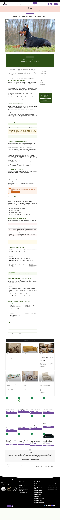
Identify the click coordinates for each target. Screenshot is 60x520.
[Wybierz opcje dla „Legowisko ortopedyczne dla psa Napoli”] (11, 431)
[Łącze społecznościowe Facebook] (50, 0)
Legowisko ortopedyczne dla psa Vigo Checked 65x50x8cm (23, 427)
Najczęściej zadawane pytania (24, 486)
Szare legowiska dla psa (52, 494)
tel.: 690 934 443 (3, 487)
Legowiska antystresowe (38, 486)
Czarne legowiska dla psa (52, 490)
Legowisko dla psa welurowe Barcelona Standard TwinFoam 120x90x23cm (35, 446)
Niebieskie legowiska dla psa (53, 492)
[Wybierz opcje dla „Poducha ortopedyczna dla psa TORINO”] (48, 413)
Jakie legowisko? (43, 84)
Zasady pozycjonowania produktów (23, 494)
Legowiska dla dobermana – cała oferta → (15, 137)
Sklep (30, 340)
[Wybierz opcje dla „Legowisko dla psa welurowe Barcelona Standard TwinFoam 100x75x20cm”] (48, 450)
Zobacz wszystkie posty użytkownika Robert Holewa (30, 463)
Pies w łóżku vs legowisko (29, 355)
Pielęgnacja (42, 80)
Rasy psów (25, 10)
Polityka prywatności (23, 490)
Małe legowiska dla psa (38, 497)
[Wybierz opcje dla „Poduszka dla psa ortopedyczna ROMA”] (36, 413)
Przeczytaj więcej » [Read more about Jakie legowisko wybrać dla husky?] (26, 391)
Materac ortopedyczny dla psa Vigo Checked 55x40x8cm (36, 427)
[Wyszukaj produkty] (48, 4)
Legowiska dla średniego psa (39, 492)
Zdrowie (42, 82)
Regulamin (21, 492)
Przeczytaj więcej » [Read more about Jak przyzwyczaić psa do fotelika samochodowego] (42, 392)
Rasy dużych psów (28, 13)
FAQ (41, 89)
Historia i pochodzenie (44, 71)
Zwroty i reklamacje (22, 496)
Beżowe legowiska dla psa (52, 486)
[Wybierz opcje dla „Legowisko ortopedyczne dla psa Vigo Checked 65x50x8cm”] (24, 431)
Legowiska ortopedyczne (45, 100)
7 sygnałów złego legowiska (12, 355)
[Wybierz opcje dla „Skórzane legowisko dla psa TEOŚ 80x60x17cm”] (24, 449)
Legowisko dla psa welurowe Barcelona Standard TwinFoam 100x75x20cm (47, 446)
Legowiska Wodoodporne (39, 505)
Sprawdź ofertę (46, 98)
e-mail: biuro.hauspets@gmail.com (6, 489)
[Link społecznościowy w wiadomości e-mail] (51, 0)
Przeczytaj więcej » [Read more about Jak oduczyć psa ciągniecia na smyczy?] (9, 391)
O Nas (20, 488)
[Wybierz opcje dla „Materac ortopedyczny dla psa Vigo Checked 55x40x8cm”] (36, 431)
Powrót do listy (30, 470)
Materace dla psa (37, 499)
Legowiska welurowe (38, 503)
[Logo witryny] (6, 3)
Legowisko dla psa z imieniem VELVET (23, 409)
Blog (21, 10)
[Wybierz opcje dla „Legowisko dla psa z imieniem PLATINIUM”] (11, 413)
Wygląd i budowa (43, 73)
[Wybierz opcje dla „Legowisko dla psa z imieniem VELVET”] (24, 412)
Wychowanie (42, 86)
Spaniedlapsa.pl (9, 479)
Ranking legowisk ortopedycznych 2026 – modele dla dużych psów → (19, 273)
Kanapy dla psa (37, 490)
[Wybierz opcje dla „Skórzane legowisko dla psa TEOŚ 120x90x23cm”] (48, 431)
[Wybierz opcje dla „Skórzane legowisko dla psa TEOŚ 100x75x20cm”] (11, 449)
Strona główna (18, 10)
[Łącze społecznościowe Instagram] (52, 0)
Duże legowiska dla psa (38, 488)
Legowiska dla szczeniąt (38, 494)
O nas (35, 340)
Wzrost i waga (43, 75)
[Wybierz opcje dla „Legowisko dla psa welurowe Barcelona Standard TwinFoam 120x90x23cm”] (36, 450)
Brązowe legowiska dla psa (53, 488)
